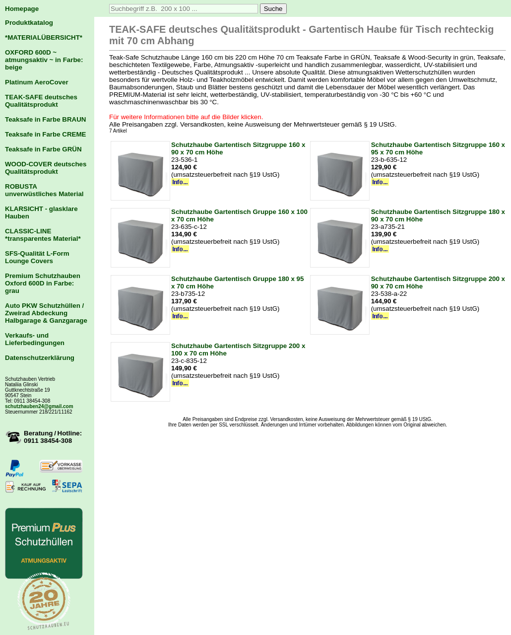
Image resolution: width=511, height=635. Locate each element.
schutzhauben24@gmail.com (39, 406)
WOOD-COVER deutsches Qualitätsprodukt (45, 167)
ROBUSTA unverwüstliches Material (44, 190)
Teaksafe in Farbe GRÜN (43, 149)
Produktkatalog (29, 22)
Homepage (22, 8)
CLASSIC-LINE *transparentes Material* (43, 234)
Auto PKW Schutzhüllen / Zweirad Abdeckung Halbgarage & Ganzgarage (46, 313)
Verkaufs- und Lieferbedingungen (34, 339)
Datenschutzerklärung (39, 357)
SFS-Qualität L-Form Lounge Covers (37, 257)
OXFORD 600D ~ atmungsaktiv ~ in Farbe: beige (44, 60)
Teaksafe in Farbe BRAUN (45, 119)
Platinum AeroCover (36, 82)
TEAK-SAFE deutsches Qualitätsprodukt (41, 100)
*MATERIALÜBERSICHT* (43, 37)
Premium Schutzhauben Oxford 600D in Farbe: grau (42, 283)
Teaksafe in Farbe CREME (45, 134)
